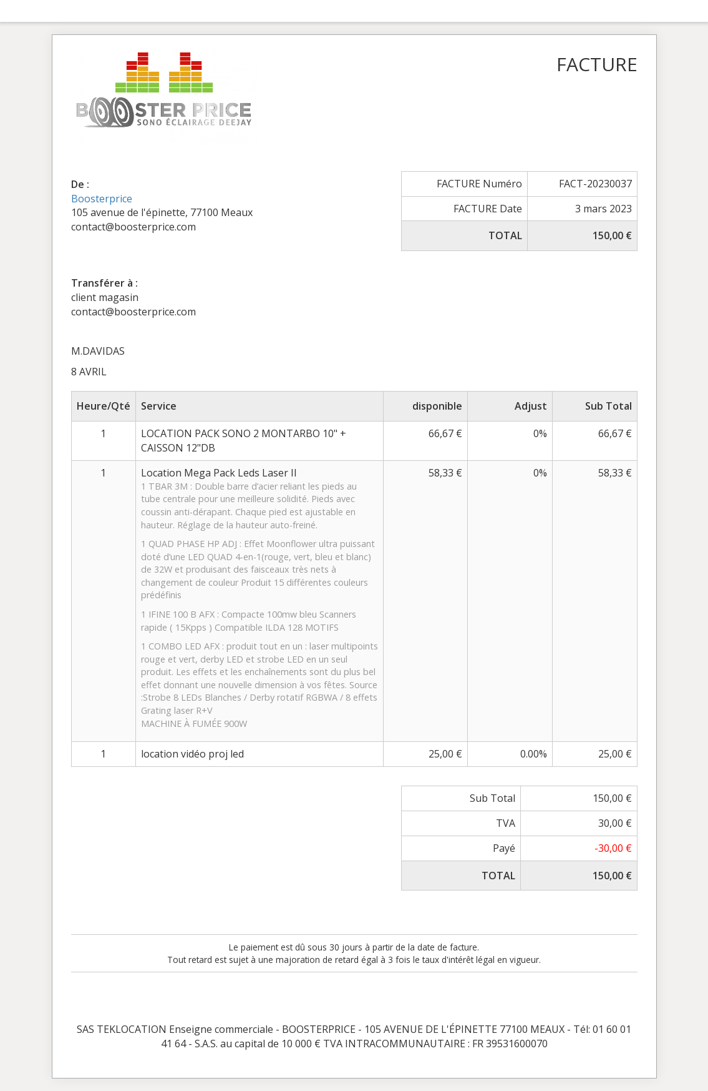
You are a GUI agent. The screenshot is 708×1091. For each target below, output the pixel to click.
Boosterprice (101, 198)
